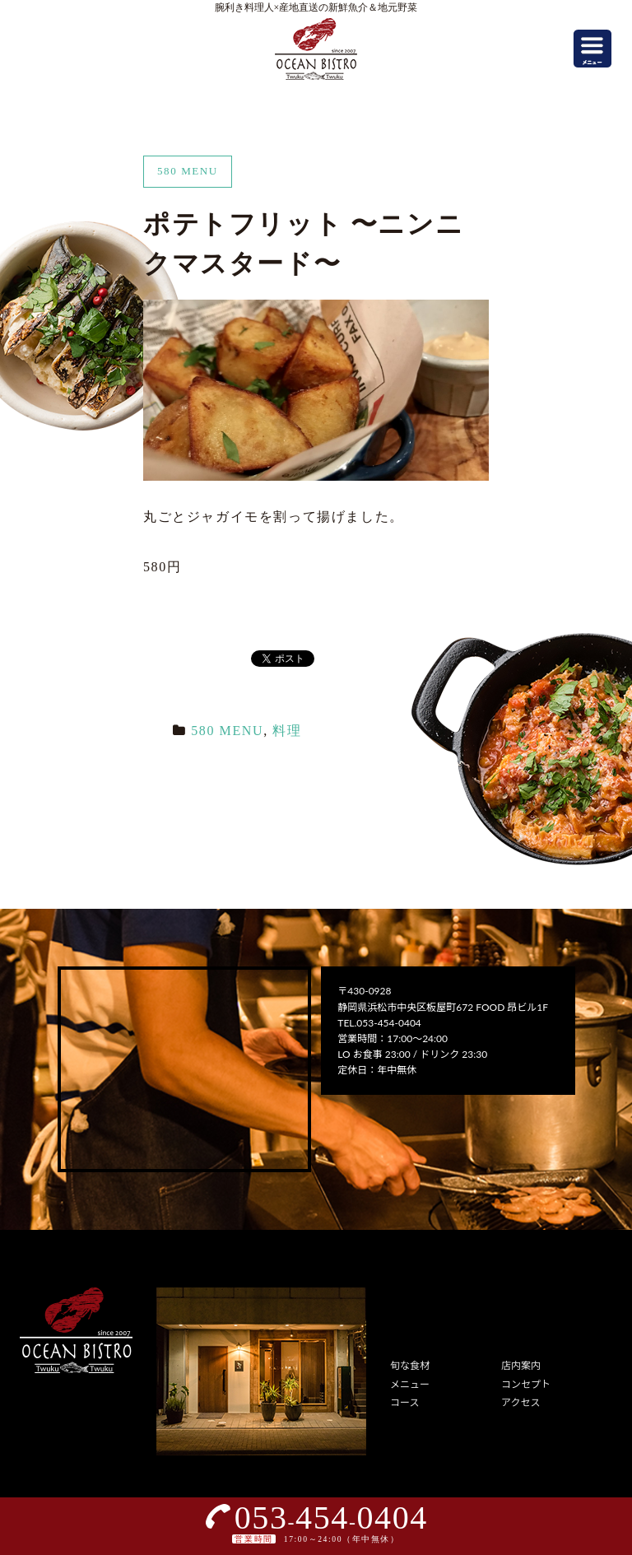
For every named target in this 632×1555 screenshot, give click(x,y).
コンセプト (526, 1384)
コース (404, 1402)
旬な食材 (410, 1365)
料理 (286, 731)
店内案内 (521, 1365)
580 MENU (227, 731)
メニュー (410, 1384)
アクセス (520, 1402)
